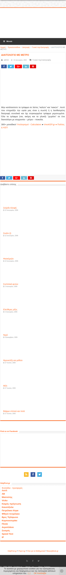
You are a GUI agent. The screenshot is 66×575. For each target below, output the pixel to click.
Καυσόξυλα (7, 507)
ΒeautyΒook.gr (52, 551)
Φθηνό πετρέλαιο (10, 514)
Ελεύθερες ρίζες (10, 309)
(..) (29, 573)
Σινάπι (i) (7, 233)
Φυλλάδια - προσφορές (12, 488)
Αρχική (2, 47)
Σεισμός (6, 530)
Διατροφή (25, 47)
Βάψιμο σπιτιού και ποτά (14, 411)
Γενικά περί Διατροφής (40, 47)
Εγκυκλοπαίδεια (14, 47)
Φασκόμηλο (8, 259)
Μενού (7, 41)
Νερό (5, 335)
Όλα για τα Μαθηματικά (36, 551)
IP (3, 537)
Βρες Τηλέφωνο (10, 517)
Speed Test (7, 534)
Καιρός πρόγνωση (11, 504)
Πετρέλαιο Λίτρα (10, 510)
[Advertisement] (33, 23)
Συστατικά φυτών (10, 284)
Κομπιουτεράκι (9, 520)
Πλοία (5, 524)
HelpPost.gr (12, 551)
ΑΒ (3, 494)
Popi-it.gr (21, 551)
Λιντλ (4, 490)
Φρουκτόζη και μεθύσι (12, 360)
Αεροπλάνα (8, 527)
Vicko (5, 500)
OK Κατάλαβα (40, 573)
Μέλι (5, 386)
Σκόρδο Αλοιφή (9, 208)
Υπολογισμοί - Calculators (28, 124)
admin (6, 60)
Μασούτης (7, 497)
